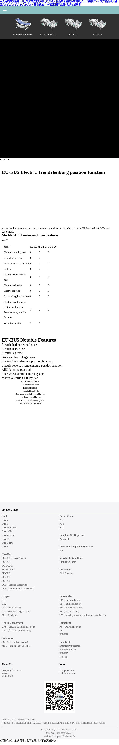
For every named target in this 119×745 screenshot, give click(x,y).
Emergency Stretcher (70, 645)
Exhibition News (68, 673)
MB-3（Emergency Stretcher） (17, 645)
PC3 (62, 527)
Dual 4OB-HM (9, 527)
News (62, 664)
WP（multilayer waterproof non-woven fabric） (83, 615)
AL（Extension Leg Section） (17, 611)
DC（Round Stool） (12, 607)
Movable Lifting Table (71, 558)
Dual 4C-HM (8, 535)
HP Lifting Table (68, 562)
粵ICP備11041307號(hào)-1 (59, 733)
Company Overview (11, 670)
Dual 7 (5, 520)
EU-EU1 (6, 562)
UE (61, 630)
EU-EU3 (6, 573)
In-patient (65, 642)
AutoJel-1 (64, 539)
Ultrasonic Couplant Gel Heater (76, 546)
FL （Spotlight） (10, 615)
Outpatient (65, 623)
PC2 (62, 523)
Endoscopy (7, 638)
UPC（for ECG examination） (17, 630)
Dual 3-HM (7, 543)
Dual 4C (6, 539)
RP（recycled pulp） (70, 611)
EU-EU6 (6, 581)
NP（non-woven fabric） (72, 607)
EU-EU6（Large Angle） (14, 558)
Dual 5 (5, 523)
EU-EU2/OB (8, 569)
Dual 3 (5, 546)
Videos (5, 673)
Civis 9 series (66, 573)
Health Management (12, 623)
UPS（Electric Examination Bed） (19, 626)
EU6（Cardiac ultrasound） (16, 584)
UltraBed (6, 554)
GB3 (4, 600)
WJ (61, 550)
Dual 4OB (7, 531)
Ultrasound (65, 569)
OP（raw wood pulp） (71, 600)
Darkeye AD (68, 736)
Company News (67, 670)
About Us (6, 664)
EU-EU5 (6, 577)
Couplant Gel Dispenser (72, 535)
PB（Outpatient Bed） (71, 626)
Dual (4, 516)
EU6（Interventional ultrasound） (19, 588)
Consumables (66, 596)
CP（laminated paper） (71, 604)
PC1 (62, 520)
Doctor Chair (66, 516)
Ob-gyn (6, 596)
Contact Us (7, 675)
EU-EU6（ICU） (68, 649)
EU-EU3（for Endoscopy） (15, 642)
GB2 (4, 604)
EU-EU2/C (7, 565)
